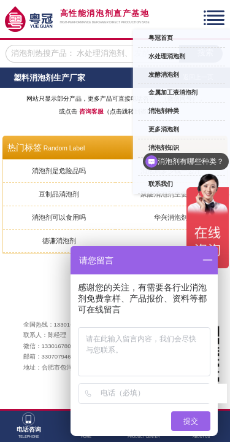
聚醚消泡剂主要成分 (170, 194)
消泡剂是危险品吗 (59, 170)
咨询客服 (91, 111)
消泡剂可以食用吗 (59, 217)
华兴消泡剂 (171, 217)
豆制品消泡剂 (59, 194)
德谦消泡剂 (59, 240)
